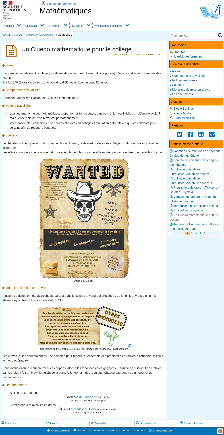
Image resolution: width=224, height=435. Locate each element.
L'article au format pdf (188, 56)
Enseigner (31, 25)
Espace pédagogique (58, 4)
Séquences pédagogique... (40, 35)
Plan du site (8, 423)
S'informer (55, 25)
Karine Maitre (182, 113)
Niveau (177, 71)
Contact (51, 423)
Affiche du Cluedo (81, 397)
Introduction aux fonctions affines (195, 206)
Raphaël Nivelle (184, 118)
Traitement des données (192, 423)
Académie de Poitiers (60, 431)
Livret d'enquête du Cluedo (81, 409)
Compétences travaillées (189, 75)
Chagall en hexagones (188, 210)
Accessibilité (98, 423)
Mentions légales (145, 423)
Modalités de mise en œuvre (191, 89)
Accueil (6, 35)
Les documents (182, 94)
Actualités (8, 25)
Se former (78, 25)
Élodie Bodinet (183, 108)
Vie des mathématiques (108, 25)
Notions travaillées (184, 80)
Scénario (178, 85)
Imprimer (180, 52)
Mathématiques (66, 11)
